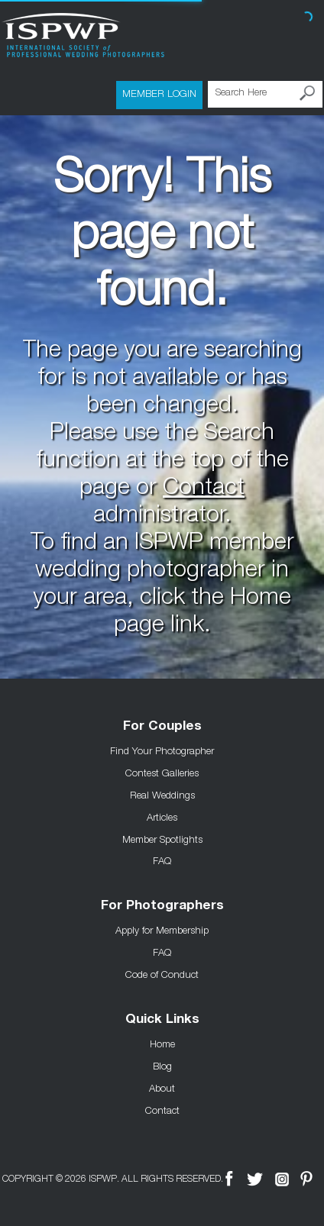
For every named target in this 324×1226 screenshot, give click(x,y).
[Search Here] (265, 94)
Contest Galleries (162, 772)
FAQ (162, 860)
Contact (204, 489)
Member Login (159, 93)
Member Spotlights (162, 839)
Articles (162, 817)
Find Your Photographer (162, 750)
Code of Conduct (162, 974)
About (162, 1088)
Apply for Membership (162, 930)
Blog (162, 1066)
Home (162, 1043)
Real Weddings (162, 795)
